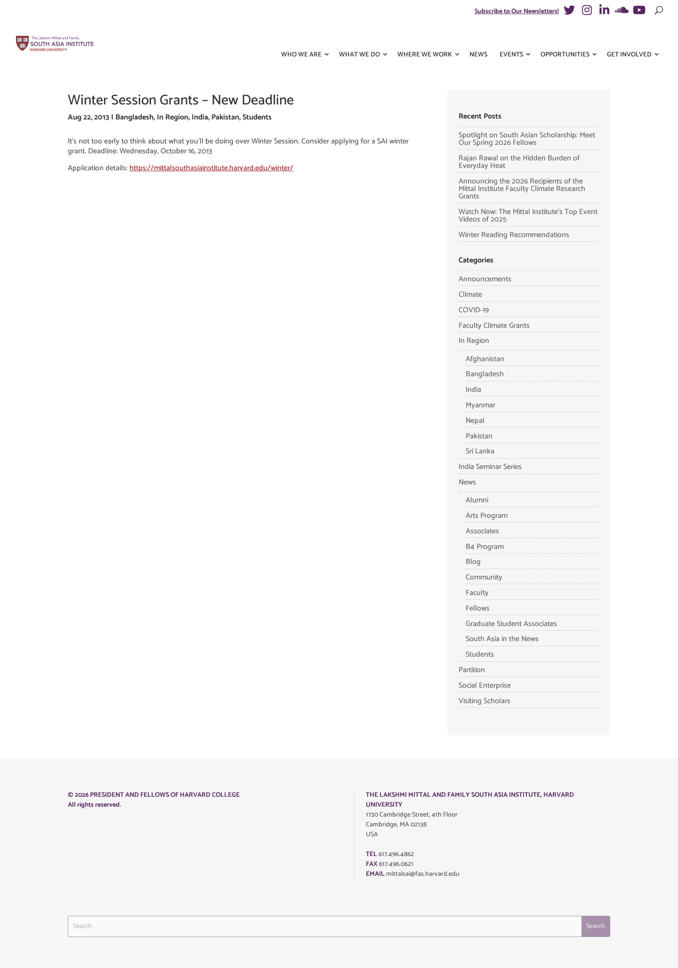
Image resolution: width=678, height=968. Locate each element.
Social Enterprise (485, 685)
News (478, 37)
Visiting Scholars (484, 701)
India (200, 117)
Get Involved (629, 37)
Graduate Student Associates (511, 624)
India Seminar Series (490, 466)
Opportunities (565, 37)
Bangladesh (134, 117)
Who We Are (301, 37)
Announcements (485, 279)
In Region (172, 117)
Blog (473, 561)
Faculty (477, 593)
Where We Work (424, 37)
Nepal (475, 420)
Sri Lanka (480, 451)
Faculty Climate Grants (494, 325)
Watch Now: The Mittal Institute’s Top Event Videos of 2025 (528, 216)
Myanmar (480, 405)
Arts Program (487, 515)
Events (511, 37)
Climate (470, 294)
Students (257, 117)
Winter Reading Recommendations (514, 235)
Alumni (477, 500)
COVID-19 (474, 310)
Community (484, 577)
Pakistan (225, 117)
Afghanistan (485, 359)
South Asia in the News (502, 639)
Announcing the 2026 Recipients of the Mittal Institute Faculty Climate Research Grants (522, 189)
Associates (482, 531)
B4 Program (485, 546)
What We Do (359, 37)
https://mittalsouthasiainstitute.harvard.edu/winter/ (211, 168)
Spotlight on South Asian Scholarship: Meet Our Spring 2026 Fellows (527, 139)
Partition (472, 670)
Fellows (478, 608)
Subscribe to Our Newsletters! (517, 11)
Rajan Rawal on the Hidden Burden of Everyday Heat (519, 162)
